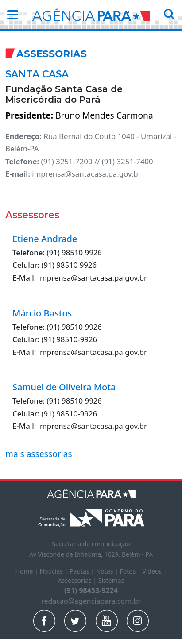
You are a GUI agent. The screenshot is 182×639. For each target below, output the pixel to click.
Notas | (108, 571)
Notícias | (54, 571)
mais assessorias (38, 454)
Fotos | (131, 571)
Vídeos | (154, 571)
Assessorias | (78, 580)
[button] (10, 14)
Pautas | (83, 571)
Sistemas (111, 580)
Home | (27, 571)
